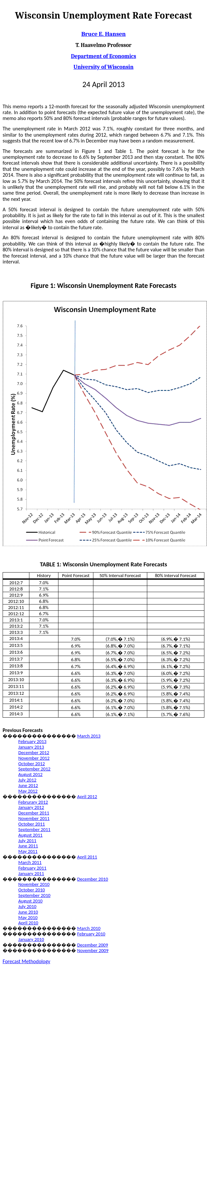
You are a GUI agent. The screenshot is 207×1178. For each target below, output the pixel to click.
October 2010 (31, 890)
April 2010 (28, 923)
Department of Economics (103, 56)
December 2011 (33, 813)
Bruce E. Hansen (103, 33)
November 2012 (34, 758)
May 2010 (28, 917)
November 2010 (34, 884)
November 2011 (34, 818)
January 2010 (31, 939)
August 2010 (30, 901)
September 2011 (34, 829)
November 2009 (92, 950)
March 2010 (88, 928)
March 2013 (88, 736)
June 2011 (28, 846)
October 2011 (31, 824)
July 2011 (27, 840)
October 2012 (31, 764)
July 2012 (27, 780)
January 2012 (31, 807)
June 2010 (28, 912)
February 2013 (32, 741)
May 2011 (28, 851)
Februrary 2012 (33, 802)
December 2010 (92, 879)
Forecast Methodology (26, 961)
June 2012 (28, 785)
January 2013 (31, 747)
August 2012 (30, 774)
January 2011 (31, 873)
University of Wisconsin (103, 67)
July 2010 (27, 906)
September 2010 (34, 895)
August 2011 (30, 835)
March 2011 (29, 862)
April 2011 (87, 857)
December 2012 (33, 752)
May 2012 (28, 791)
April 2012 (87, 796)
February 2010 (91, 934)
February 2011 (32, 868)
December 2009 (92, 945)
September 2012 (34, 769)
